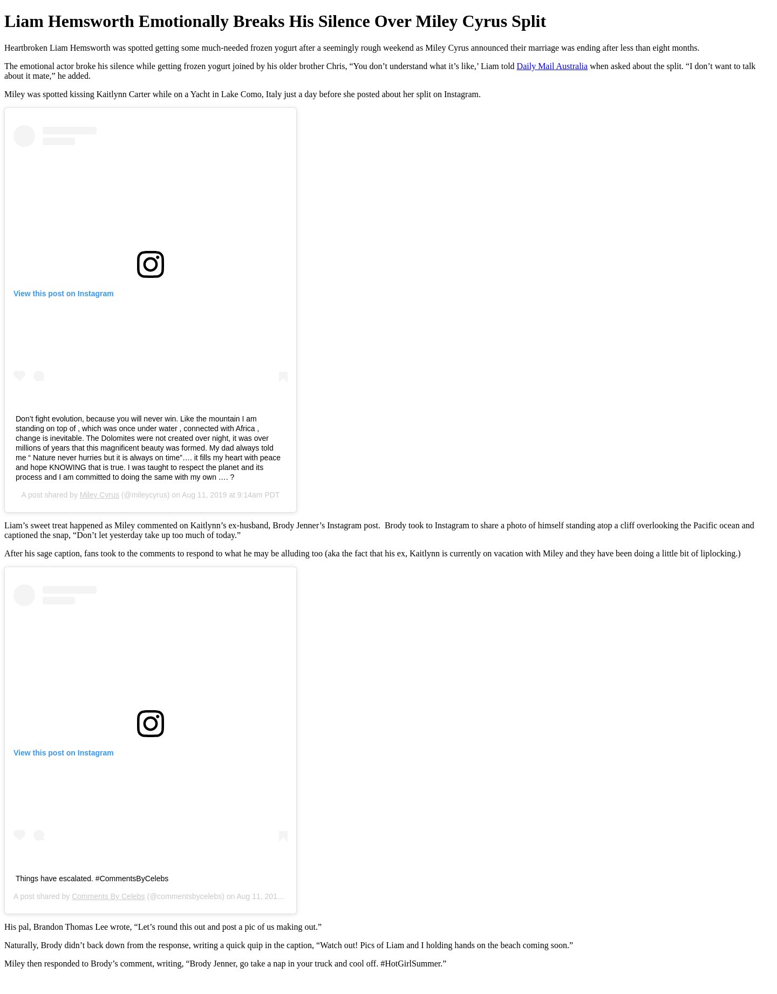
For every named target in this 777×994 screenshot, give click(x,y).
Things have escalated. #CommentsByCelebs (92, 878)
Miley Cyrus (99, 495)
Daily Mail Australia (552, 66)
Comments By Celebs (108, 896)
